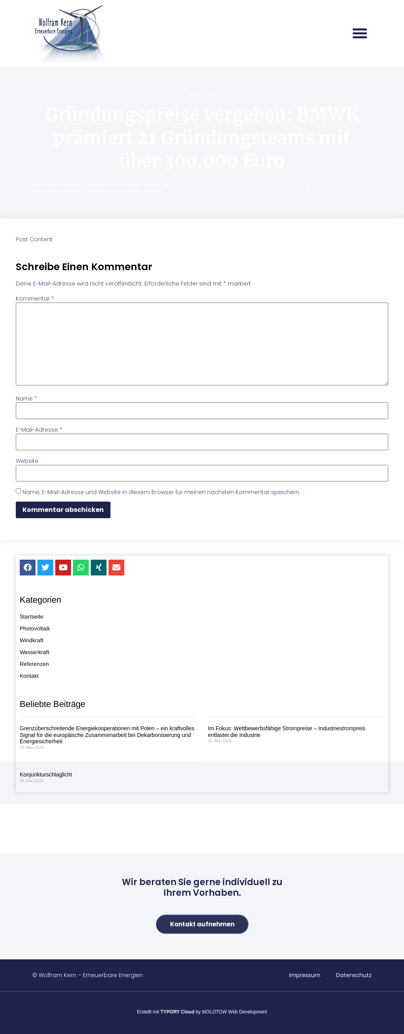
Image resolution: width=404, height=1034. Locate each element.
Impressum (304, 975)
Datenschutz (354, 975)
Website (27, 461)
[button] (360, 33)
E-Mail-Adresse (39, 429)
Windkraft (31, 870)
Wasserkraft (34, 882)
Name (26, 398)
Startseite (31, 847)
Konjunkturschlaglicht (46, 1005)
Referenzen (34, 894)
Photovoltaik (35, 858)
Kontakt (29, 906)
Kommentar (35, 298)
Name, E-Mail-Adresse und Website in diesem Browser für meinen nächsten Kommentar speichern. (161, 492)
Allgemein (202, 94)
